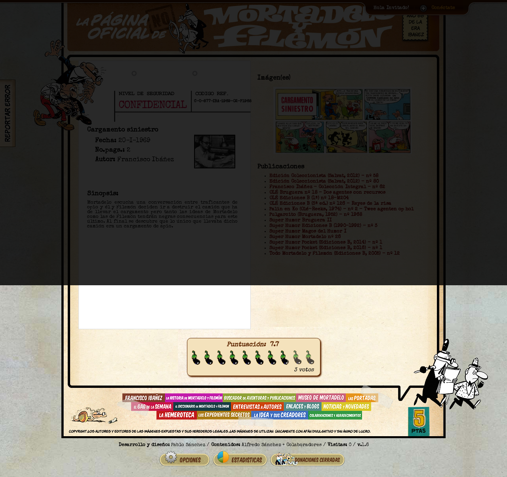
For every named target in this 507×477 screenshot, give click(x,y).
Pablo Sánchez (188, 445)
